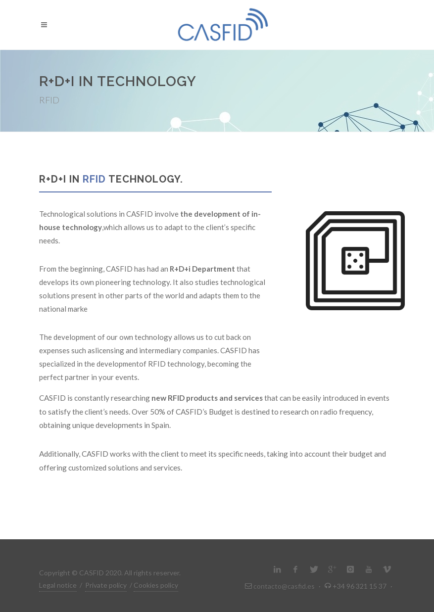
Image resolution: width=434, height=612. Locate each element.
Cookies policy (156, 585)
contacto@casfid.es (284, 586)
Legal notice (58, 585)
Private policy (106, 585)
